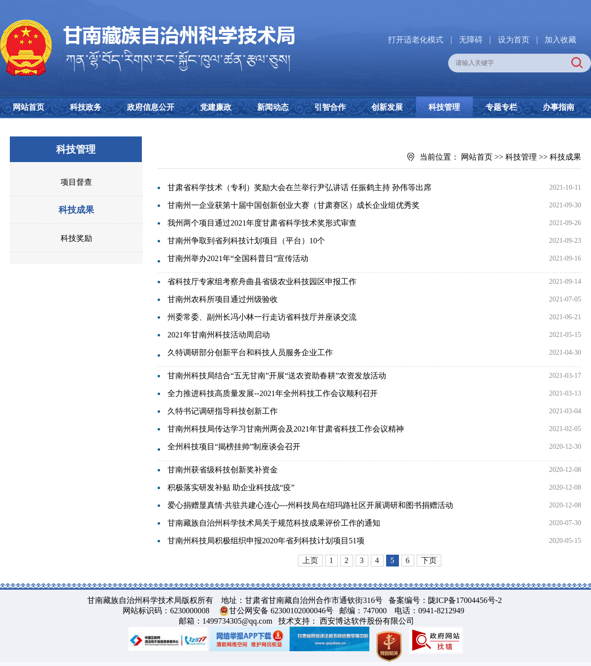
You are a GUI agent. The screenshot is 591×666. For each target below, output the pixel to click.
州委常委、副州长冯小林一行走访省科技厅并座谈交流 (262, 317)
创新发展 (387, 107)
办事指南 (558, 107)
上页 (310, 560)
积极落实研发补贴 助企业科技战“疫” (231, 487)
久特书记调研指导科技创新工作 (222, 411)
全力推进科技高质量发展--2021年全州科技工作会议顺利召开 (272, 393)
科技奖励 (76, 238)
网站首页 (28, 107)
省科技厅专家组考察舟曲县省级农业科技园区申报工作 (262, 281)
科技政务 (85, 107)
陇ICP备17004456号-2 (465, 600)
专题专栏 (501, 107)
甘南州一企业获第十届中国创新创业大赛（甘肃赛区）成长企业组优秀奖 (293, 205)
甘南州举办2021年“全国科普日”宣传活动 (237, 258)
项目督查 (76, 182)
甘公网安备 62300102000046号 (281, 610)
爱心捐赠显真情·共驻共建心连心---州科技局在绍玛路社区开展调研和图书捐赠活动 (310, 505)
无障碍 (471, 39)
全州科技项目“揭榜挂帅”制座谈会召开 (233, 446)
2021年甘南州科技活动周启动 (218, 335)
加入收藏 (560, 39)
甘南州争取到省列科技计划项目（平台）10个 (246, 240)
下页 (429, 560)
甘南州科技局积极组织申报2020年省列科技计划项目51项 (265, 540)
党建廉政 (215, 107)
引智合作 (330, 107)
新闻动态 (273, 107)
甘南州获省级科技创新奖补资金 (222, 470)
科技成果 (76, 210)
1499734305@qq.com (237, 621)
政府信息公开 (150, 107)
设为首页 (513, 39)
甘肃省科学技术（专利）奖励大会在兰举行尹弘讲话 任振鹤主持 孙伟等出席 (299, 187)
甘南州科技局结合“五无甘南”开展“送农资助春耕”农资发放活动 (276, 375)
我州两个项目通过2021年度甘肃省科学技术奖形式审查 (262, 223)
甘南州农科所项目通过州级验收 (222, 299)
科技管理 (444, 107)
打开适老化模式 (415, 39)
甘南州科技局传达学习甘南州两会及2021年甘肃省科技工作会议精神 (285, 429)
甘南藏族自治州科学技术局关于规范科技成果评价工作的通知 (273, 523)
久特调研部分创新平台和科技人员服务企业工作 (250, 352)
